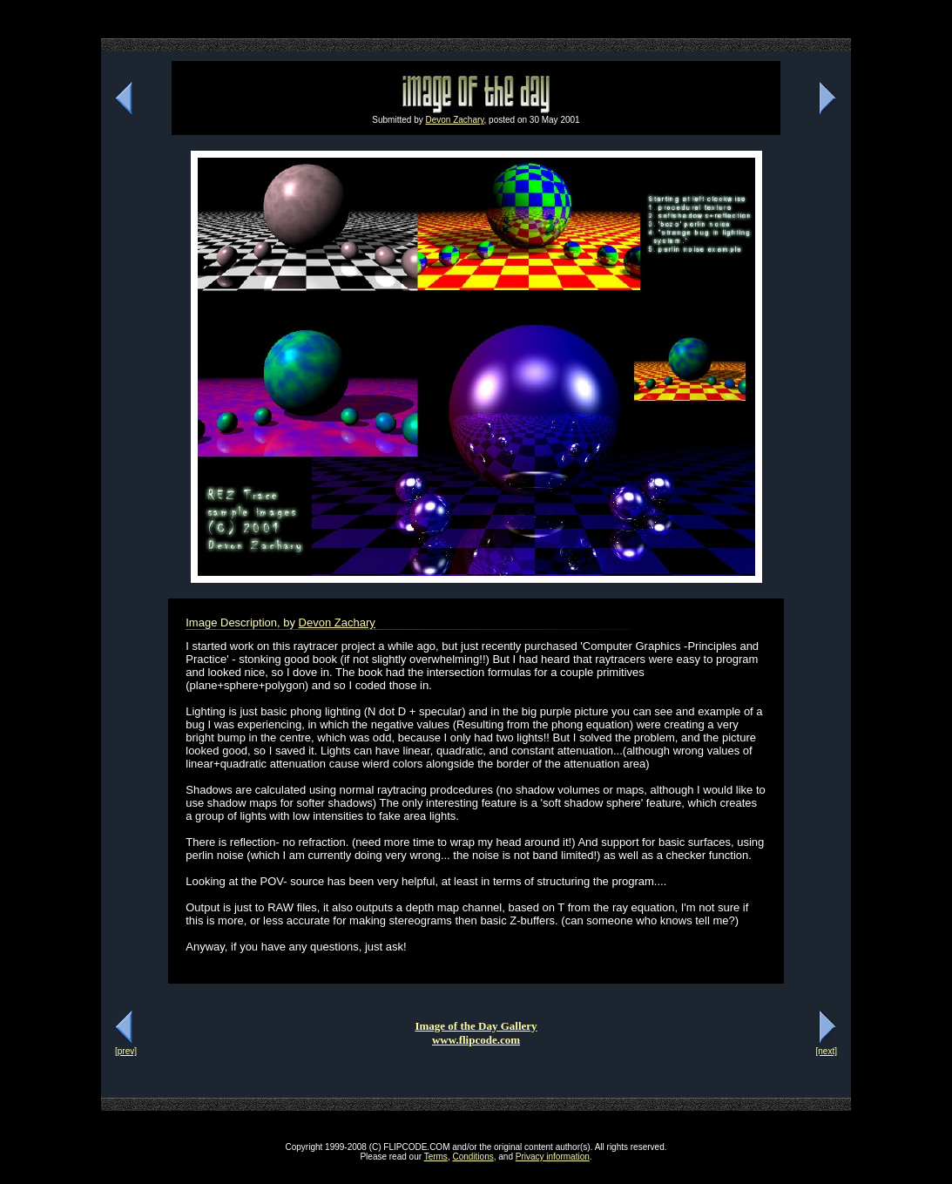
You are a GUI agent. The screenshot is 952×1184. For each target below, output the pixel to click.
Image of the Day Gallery (476, 1025)
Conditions (472, 1156)
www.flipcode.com (476, 1039)
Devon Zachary (454, 120)
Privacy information (553, 1156)
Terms (436, 1156)
